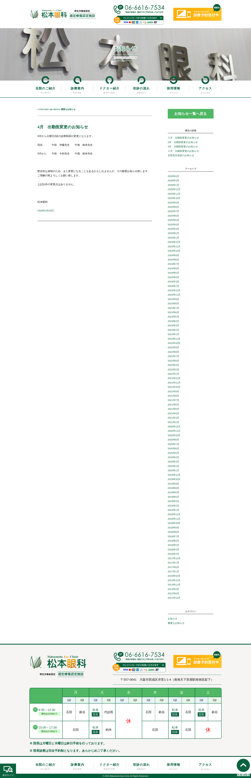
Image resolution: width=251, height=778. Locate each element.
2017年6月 (173, 567)
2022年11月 (174, 339)
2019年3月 (173, 501)
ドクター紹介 (109, 88)
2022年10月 (174, 343)
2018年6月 (173, 540)
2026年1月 (173, 185)
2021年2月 (173, 422)
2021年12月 (174, 378)
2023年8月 (173, 303)
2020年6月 (173, 448)
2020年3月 (173, 461)
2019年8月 (173, 488)
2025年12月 (174, 189)
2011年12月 (174, 598)
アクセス (205, 88)
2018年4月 (173, 549)
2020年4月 (173, 457)
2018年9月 (173, 527)
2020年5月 (173, 453)
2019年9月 (173, 483)
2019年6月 (173, 492)
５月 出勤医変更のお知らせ (183, 138)
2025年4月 (173, 224)
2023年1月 (173, 334)
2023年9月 (173, 299)
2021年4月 (173, 413)
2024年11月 (174, 246)
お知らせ (172, 618)
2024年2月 (173, 286)
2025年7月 (173, 211)
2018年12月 (174, 514)
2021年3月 (173, 417)
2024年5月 (173, 273)
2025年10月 (174, 198)
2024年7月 (173, 264)
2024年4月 (173, 277)
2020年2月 (173, 466)
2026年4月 (173, 176)
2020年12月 (174, 426)
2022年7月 (173, 356)
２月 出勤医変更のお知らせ (183, 151)
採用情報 (173, 88)
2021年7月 (173, 400)
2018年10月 (174, 523)
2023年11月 (174, 294)
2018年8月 (173, 532)
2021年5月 (173, 409)
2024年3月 (173, 281)
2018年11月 (174, 519)
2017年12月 (174, 558)
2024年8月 (173, 259)
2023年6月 (173, 312)
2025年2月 (173, 233)
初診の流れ (141, 88)
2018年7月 (173, 536)
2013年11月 (174, 584)
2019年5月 (173, 497)
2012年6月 (173, 593)
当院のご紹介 (45, 88)
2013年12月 (174, 580)
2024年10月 (174, 251)
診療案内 (77, 88)
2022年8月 (173, 352)
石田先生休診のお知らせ (181, 155)
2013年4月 (173, 589)
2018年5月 (173, 545)
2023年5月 (173, 317)
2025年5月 (173, 220)
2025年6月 (173, 215)
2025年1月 (173, 237)
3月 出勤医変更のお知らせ (183, 146)
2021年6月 (173, 404)
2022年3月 (173, 365)
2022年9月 (173, 347)
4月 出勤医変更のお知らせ (64, 127)
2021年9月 (173, 391)
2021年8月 (173, 396)
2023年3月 (173, 325)
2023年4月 (173, 321)
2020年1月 (173, 470)
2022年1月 (173, 374)
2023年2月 (173, 330)
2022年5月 (173, 360)
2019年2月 (173, 505)
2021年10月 (174, 387)
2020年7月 (173, 444)
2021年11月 (174, 382)
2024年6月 (173, 268)
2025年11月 (174, 194)
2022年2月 (173, 369)
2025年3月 (173, 229)
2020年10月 (174, 435)
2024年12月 (174, 242)
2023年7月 (173, 308)
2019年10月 (174, 479)
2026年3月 (173, 180)
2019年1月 (173, 510)
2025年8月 (173, 207)
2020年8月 (173, 439)
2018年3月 (173, 554)
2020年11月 (174, 431)
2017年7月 (173, 562)
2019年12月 (174, 475)
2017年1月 (173, 571)
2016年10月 (174, 576)
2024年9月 (173, 255)
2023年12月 (174, 290)
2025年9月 (173, 202)
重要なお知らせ (176, 623)
